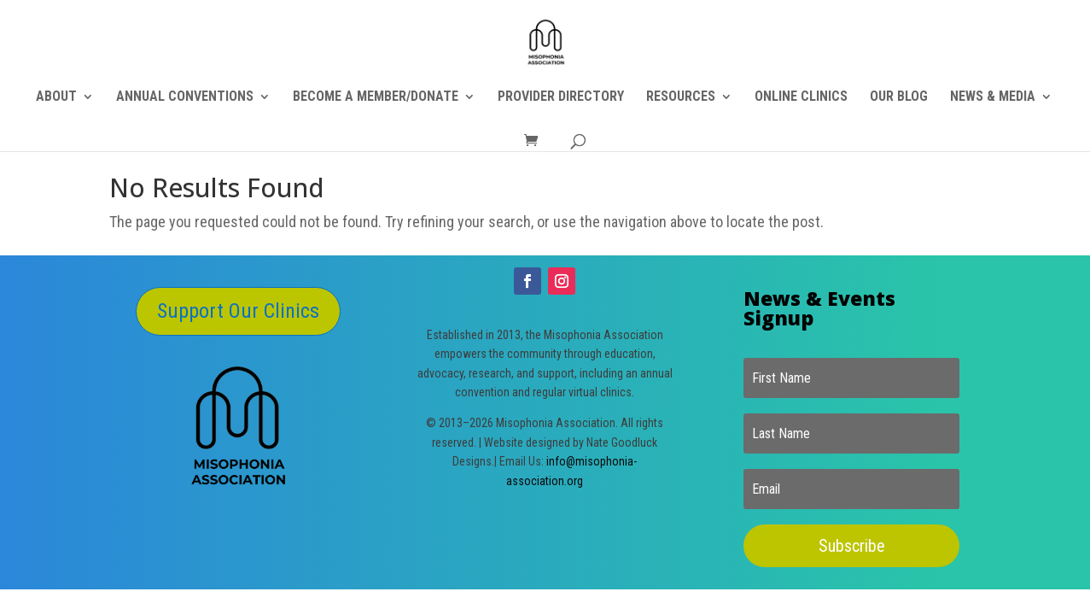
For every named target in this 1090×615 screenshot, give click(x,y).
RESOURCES (680, 97)
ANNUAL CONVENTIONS (185, 97)
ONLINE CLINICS (801, 97)
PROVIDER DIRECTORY (561, 97)
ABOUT (56, 97)
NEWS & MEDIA (992, 97)
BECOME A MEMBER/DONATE (375, 97)
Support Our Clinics (238, 311)
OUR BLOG (899, 97)
